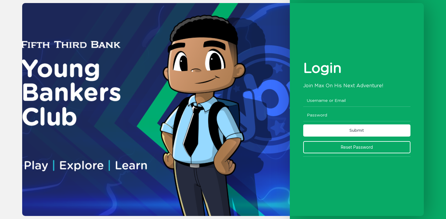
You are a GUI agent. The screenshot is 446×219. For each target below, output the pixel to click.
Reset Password (357, 147)
